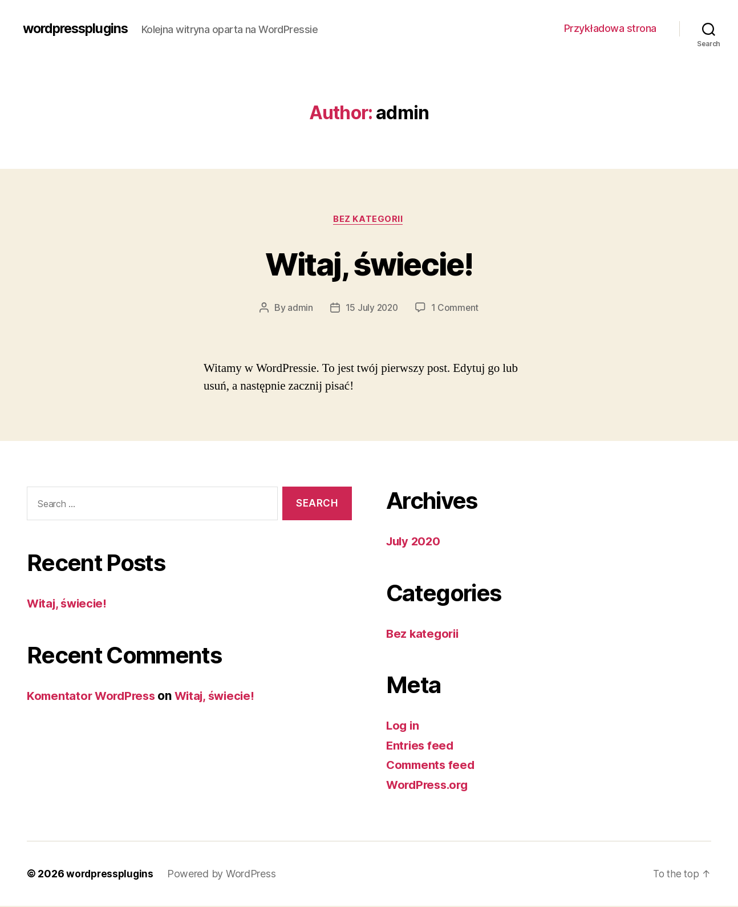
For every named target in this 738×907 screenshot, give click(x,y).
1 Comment (456, 308)
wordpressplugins (78, 28)
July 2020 (415, 542)
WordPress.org (429, 786)
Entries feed (421, 746)
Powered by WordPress (225, 875)
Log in (403, 726)
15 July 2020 (371, 308)
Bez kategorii (369, 219)
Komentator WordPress (93, 696)
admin (299, 308)
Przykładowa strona (610, 28)
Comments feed (432, 766)
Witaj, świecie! (369, 263)
